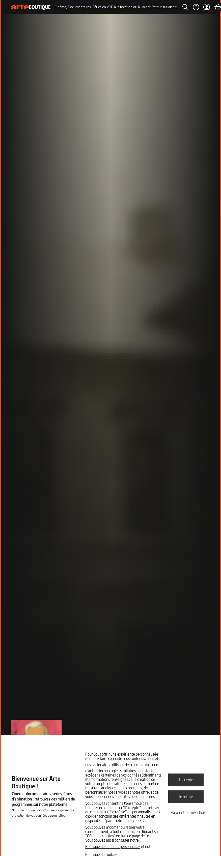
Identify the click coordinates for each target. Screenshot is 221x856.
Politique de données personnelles (112, 846)
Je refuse (186, 796)
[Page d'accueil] (31, 7)
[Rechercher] (185, 7)
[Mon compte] (206, 7)
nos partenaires (97, 764)
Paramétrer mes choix (188, 812)
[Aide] (195, 7)
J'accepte (185, 779)
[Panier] (217, 7)
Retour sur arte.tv (165, 7)
